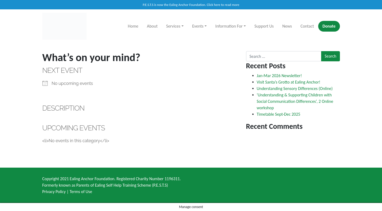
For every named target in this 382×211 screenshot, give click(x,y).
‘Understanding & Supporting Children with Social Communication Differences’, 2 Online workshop (295, 101)
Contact (307, 26)
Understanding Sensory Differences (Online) (295, 88)
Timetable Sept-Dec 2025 (279, 114)
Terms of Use (81, 191)
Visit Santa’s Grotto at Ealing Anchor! (288, 82)
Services (173, 26)
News (287, 26)
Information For (229, 26)
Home (133, 26)
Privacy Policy (54, 191)
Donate (328, 26)
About (152, 26)
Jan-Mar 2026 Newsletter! (279, 75)
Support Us (264, 26)
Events (197, 26)
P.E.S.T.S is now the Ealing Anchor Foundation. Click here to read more (191, 5)
